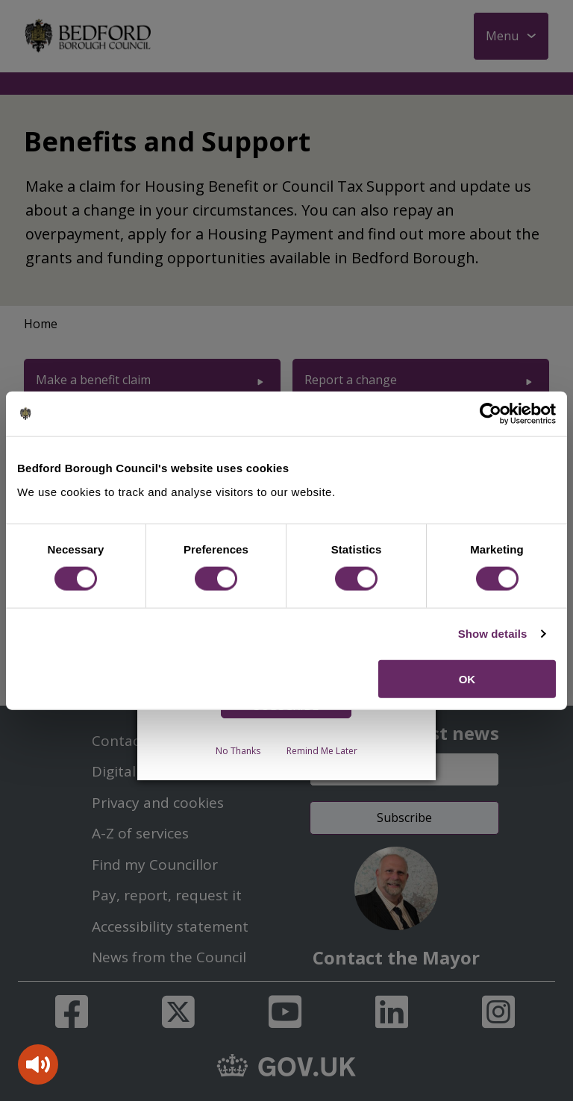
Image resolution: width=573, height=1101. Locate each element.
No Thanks (238, 750)
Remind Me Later (321, 750)
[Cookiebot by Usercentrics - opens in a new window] (490, 414)
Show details (492, 633)
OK (467, 678)
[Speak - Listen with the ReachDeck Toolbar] (38, 1064)
